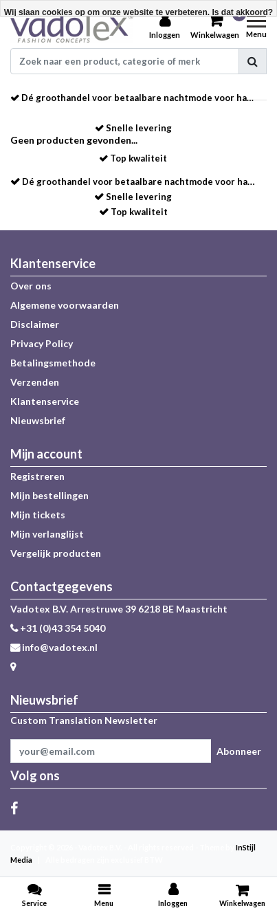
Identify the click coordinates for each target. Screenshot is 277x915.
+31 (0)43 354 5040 (57, 628)
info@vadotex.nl (54, 647)
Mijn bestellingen (49, 495)
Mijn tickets (37, 514)
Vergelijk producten (55, 553)
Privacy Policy (41, 343)
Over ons (31, 285)
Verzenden (34, 382)
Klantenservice (44, 401)
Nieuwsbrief (37, 420)
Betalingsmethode (53, 362)
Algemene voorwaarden (64, 305)
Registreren (37, 476)
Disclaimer (34, 324)
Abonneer (239, 751)
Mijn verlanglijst (47, 534)
